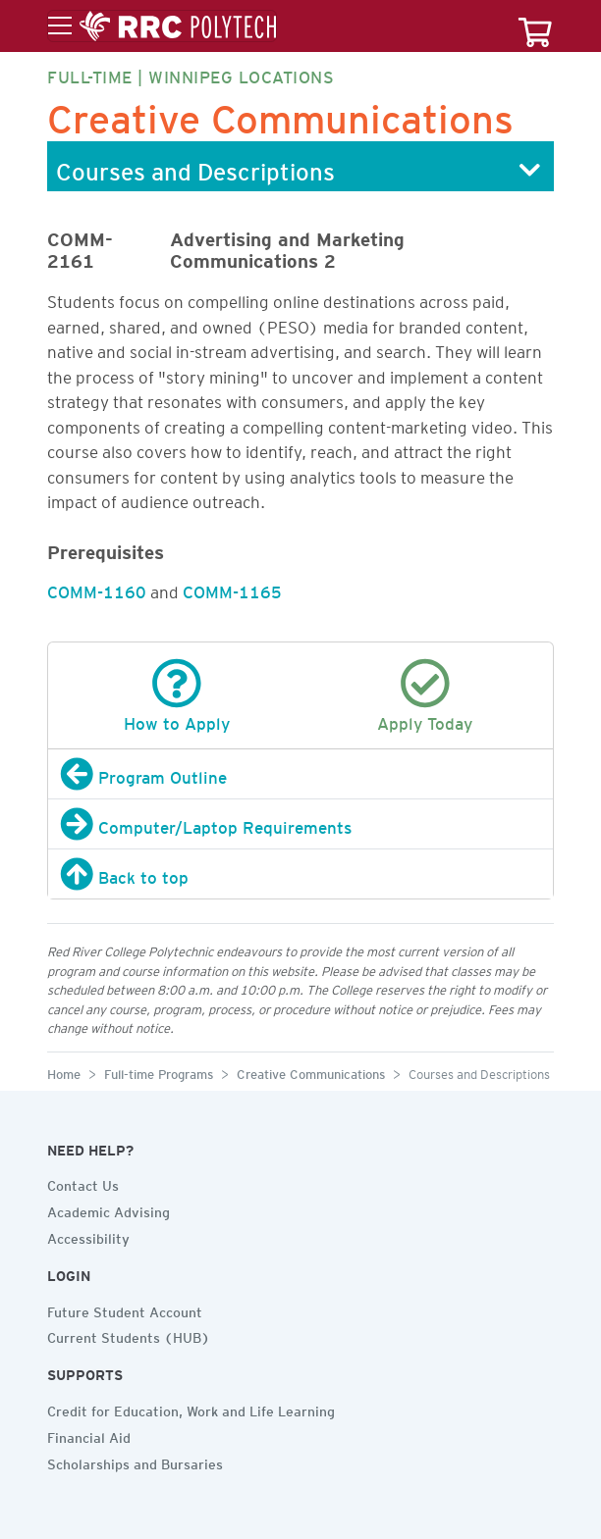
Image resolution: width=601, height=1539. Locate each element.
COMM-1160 (96, 588)
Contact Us (83, 1183)
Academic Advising (108, 1209)
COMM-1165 (232, 588)
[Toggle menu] (162, 26)
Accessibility (88, 1236)
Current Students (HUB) (128, 1335)
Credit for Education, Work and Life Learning (191, 1408)
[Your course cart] (535, 26)
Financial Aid (89, 1435)
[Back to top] (300, 873)
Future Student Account (124, 1309)
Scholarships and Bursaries (135, 1461)
